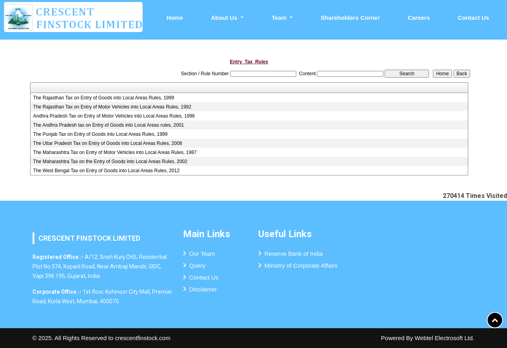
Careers (419, 17)
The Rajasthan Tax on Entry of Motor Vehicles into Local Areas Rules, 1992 (112, 107)
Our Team (202, 253)
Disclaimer (203, 289)
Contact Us (473, 17)
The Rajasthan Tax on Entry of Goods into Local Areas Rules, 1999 (103, 98)
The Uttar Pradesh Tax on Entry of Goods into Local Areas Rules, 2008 (107, 143)
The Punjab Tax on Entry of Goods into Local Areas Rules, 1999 (100, 134)
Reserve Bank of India (294, 253)
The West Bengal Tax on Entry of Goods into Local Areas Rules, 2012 (106, 170)
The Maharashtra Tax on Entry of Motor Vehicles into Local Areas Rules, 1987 (115, 152)
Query (197, 265)
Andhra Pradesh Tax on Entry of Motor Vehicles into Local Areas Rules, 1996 (114, 116)
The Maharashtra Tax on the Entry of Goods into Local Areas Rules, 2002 (110, 161)
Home (174, 17)
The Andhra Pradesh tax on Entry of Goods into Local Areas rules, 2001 (108, 125)
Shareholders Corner (350, 17)
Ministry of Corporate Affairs (301, 265)
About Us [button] (225, 17)
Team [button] (279, 17)
